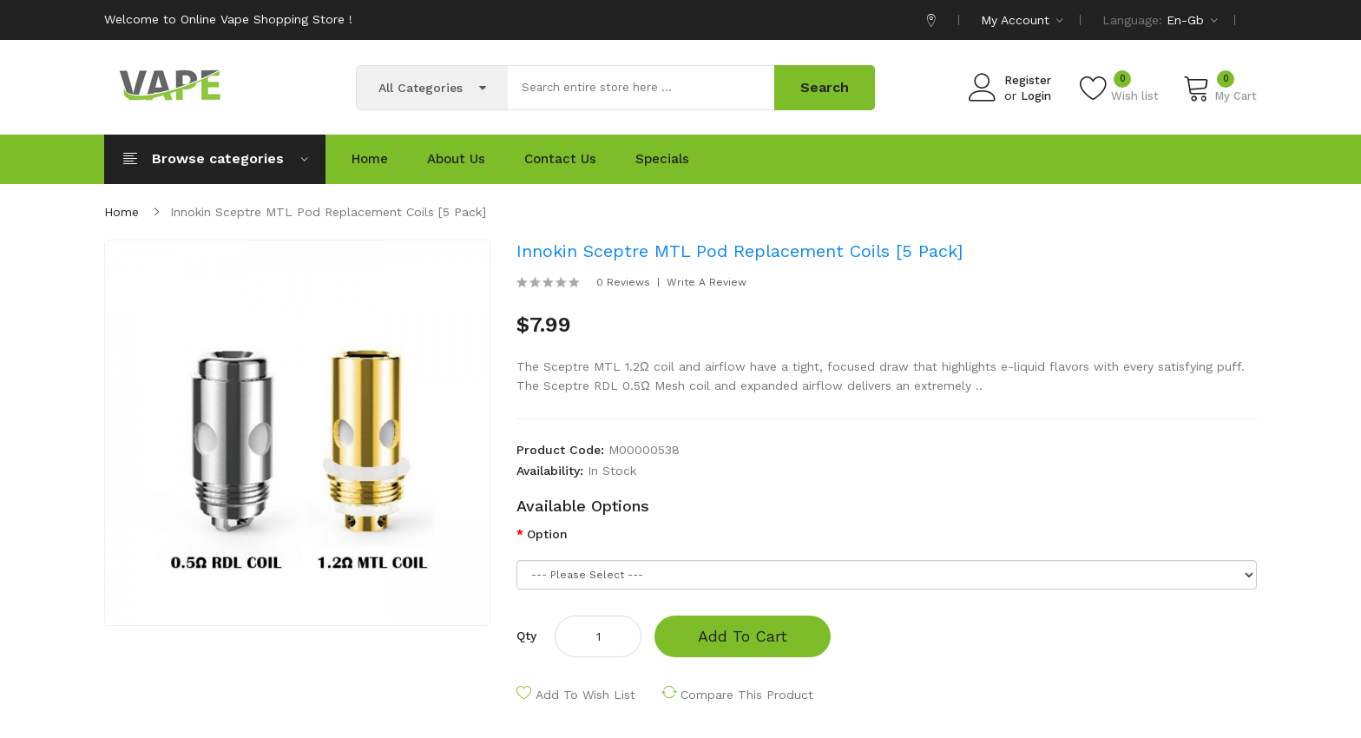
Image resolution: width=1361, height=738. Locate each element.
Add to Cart (742, 636)
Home (121, 212)
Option (547, 534)
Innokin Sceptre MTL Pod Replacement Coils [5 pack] (328, 212)
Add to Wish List (585, 695)
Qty (526, 635)
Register (1027, 80)
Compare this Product (746, 695)
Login (1036, 95)
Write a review (706, 282)
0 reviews (623, 282)
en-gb (1192, 20)
